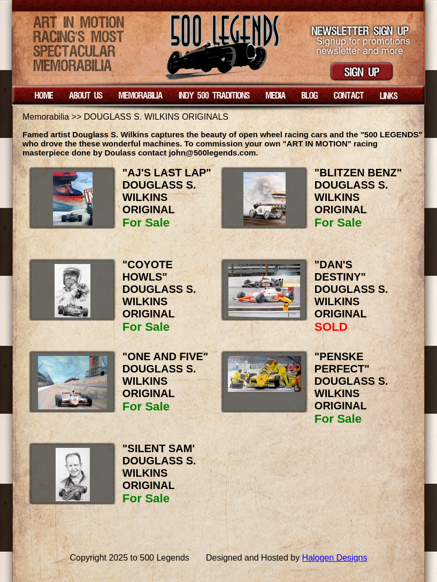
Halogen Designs (334, 557)
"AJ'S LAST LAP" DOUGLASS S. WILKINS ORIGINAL (166, 191)
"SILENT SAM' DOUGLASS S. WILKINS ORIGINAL (159, 467)
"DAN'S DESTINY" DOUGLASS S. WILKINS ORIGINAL (351, 289)
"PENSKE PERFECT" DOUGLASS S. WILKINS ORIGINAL (351, 381)
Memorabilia (45, 116)
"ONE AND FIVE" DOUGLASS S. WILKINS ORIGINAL (165, 375)
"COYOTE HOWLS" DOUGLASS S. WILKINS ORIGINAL (159, 289)
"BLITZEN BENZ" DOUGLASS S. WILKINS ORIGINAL (358, 191)
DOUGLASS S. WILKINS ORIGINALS (156, 116)
